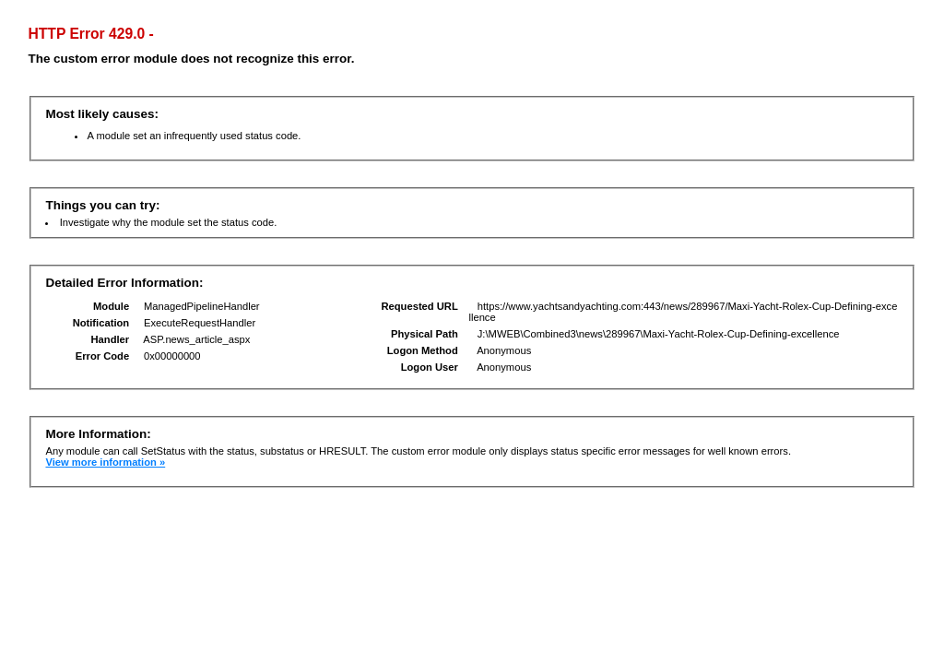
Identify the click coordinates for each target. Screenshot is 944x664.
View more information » (105, 462)
